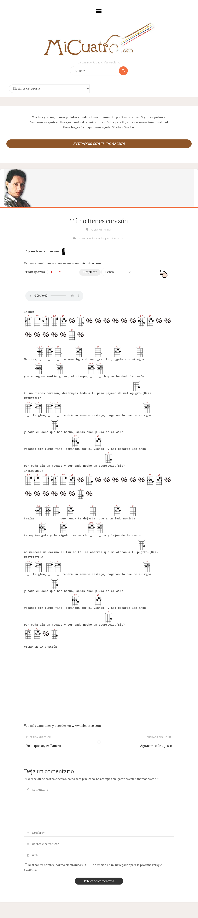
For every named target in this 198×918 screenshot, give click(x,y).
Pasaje (118, 238)
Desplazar (90, 272)
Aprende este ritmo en (46, 251)
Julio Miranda (101, 229)
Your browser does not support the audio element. (54, 296)
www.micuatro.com (86, 263)
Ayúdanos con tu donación (99, 144)
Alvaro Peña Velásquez (94, 238)
